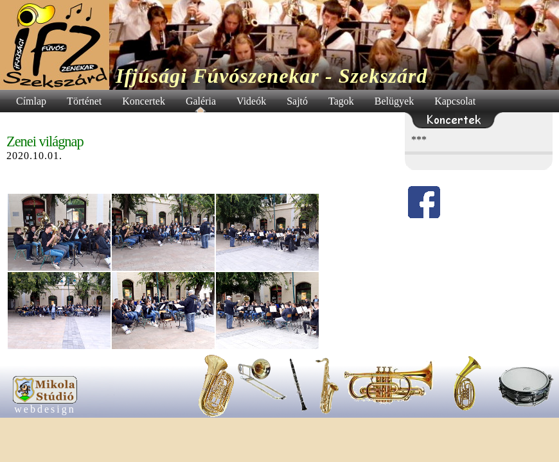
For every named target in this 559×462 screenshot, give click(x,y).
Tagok (341, 101)
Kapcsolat (454, 101)
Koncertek (143, 101)
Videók (251, 101)
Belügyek (394, 101)
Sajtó (297, 101)
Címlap (31, 101)
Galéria (201, 101)
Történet (84, 101)
